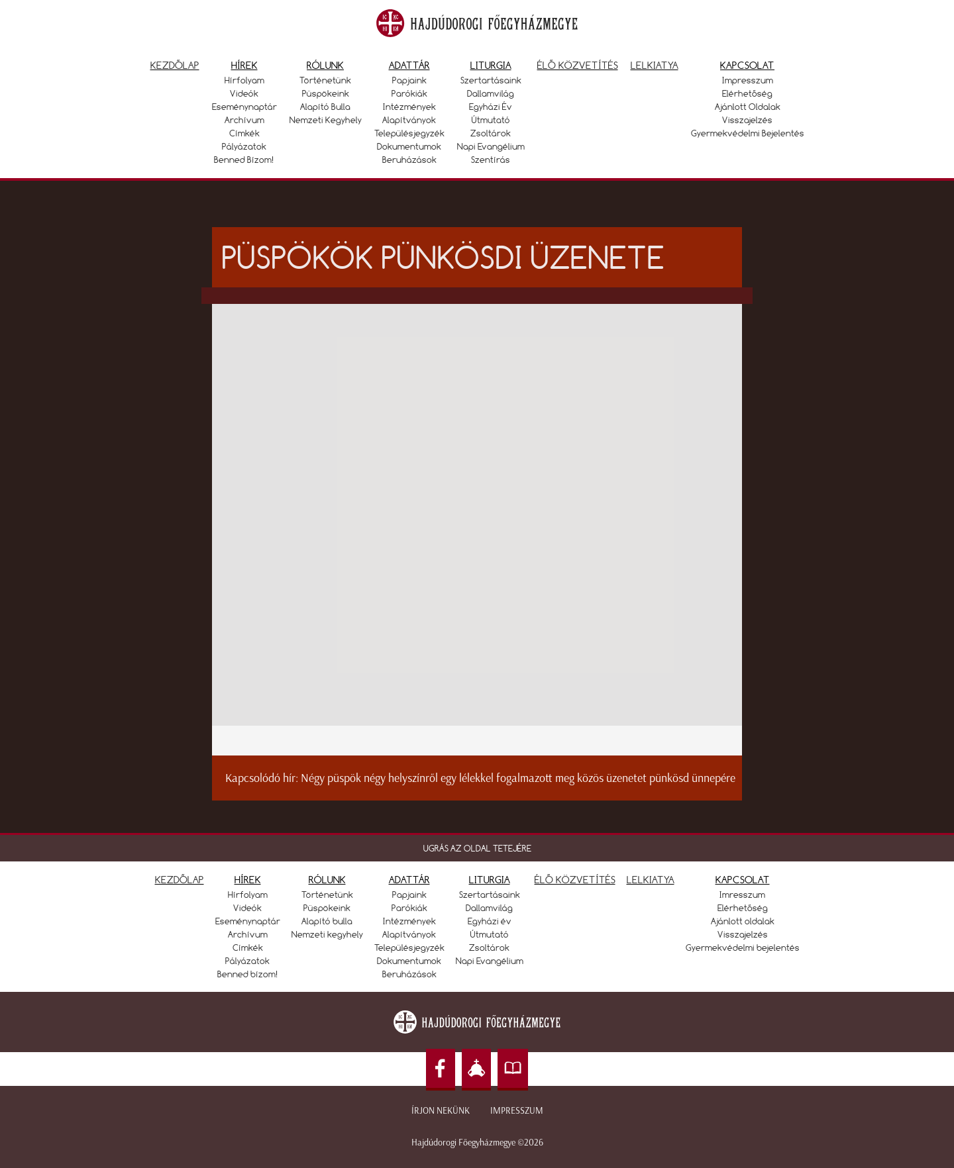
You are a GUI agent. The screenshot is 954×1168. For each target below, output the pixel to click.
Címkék (244, 133)
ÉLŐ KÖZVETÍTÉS (575, 879)
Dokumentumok (409, 146)
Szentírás (490, 159)
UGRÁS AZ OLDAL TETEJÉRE (477, 848)
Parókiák (409, 93)
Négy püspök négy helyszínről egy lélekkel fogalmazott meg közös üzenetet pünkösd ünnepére (518, 778)
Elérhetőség (747, 93)
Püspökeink (325, 93)
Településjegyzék (409, 133)
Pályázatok (244, 146)
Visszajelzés (747, 120)
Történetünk (325, 80)
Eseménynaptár (244, 106)
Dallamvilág (490, 93)
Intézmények (409, 106)
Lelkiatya (654, 65)
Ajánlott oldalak (747, 106)
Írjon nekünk (440, 1110)
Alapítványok (409, 120)
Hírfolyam (244, 80)
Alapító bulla (325, 106)
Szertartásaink (490, 80)
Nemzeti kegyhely (326, 120)
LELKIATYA (650, 879)
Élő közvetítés (577, 65)
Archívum (244, 120)
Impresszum (747, 80)
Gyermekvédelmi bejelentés (747, 133)
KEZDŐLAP (179, 879)
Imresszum (742, 894)
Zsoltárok (490, 133)
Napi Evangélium (491, 146)
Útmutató (491, 120)
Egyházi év (490, 106)
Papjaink (409, 80)
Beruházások (409, 159)
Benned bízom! (244, 159)
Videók (244, 93)
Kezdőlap (174, 65)
